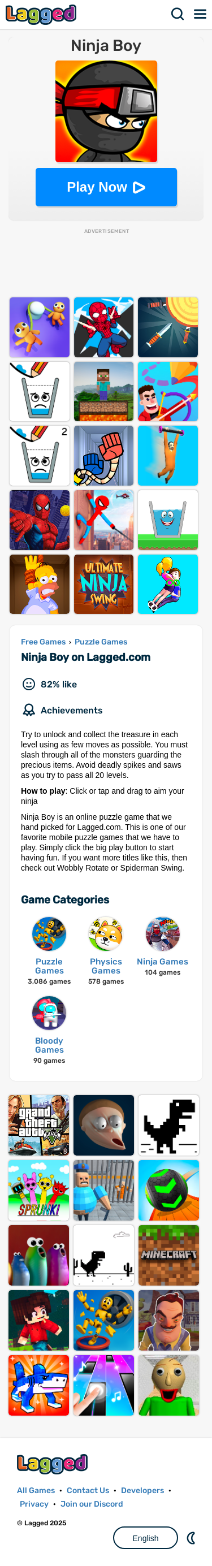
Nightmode (192, 1537)
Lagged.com (53, 1464)
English (146, 1538)
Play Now (97, 186)
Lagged (42, 14)
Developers (142, 1490)
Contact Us (88, 1490)
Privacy (34, 1504)
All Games (36, 1490)
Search (178, 14)
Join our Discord (91, 1504)
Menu (200, 14)
